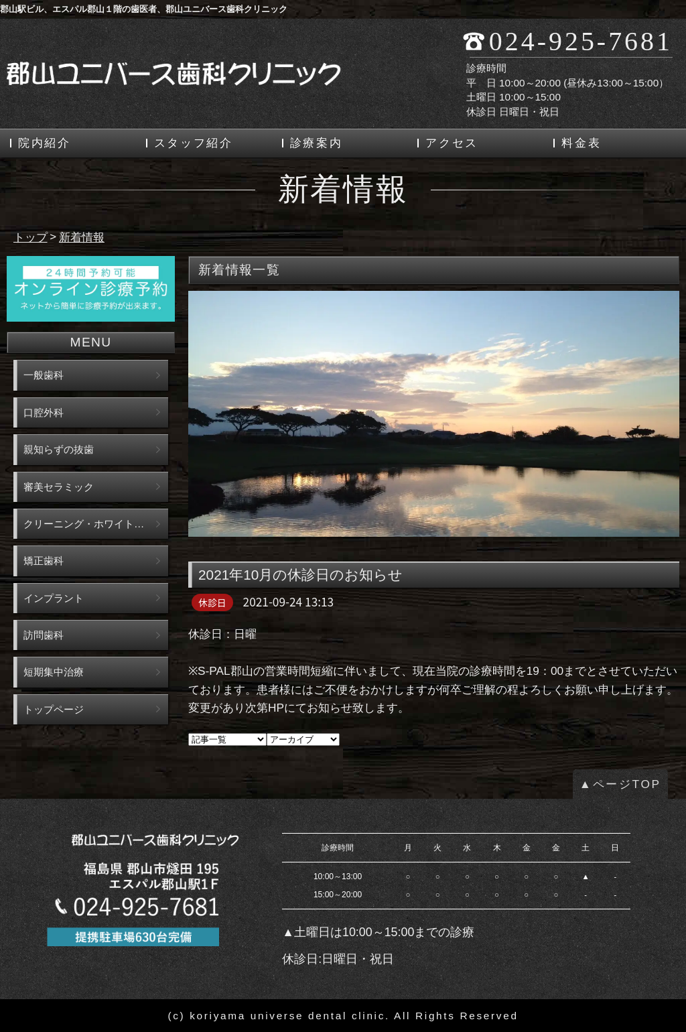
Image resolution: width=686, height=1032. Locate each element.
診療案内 (316, 143)
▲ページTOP (620, 784)
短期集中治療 (53, 672)
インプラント (53, 598)
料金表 (581, 143)
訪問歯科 (43, 635)
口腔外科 (43, 412)
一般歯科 (43, 375)
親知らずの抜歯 (58, 449)
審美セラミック (58, 487)
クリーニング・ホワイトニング (93, 523)
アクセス (451, 143)
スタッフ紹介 (193, 143)
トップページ (53, 709)
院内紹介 (44, 143)
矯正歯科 (43, 560)
